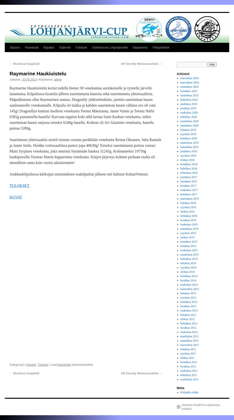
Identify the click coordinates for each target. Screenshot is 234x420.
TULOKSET (19, 186)
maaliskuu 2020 (190, 121)
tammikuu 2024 (190, 86)
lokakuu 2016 (188, 203)
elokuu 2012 (188, 319)
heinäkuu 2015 (189, 241)
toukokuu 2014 (189, 284)
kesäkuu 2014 (188, 280)
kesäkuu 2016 (188, 220)
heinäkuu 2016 (189, 216)
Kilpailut (48, 47)
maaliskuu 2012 (190, 336)
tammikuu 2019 (190, 147)
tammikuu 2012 (190, 340)
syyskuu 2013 (188, 297)
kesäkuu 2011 (188, 366)
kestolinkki (64, 217)
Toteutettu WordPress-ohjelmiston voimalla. (200, 406)
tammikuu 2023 (190, 95)
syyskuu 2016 (188, 207)
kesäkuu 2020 (188, 108)
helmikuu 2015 (189, 259)
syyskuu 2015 (188, 233)
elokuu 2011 (188, 358)
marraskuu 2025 (190, 78)
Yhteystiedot (161, 47)
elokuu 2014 (188, 271)
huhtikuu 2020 (189, 117)
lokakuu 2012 (188, 314)
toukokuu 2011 (189, 370)
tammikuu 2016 (190, 228)
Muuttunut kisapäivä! (24, 63)
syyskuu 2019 (188, 134)
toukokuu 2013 (189, 310)
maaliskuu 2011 (190, 379)
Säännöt (64, 47)
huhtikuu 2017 (189, 194)
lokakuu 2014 (188, 263)
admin (58, 79)
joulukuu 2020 (189, 104)
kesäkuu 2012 (188, 327)
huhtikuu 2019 (189, 138)
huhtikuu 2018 (189, 168)
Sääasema (140, 47)
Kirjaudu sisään (189, 392)
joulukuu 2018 (189, 151)
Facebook (32, 47)
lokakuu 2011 (188, 349)
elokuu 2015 (188, 237)
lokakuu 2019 (188, 129)
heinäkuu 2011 (189, 362)
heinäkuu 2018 (189, 164)
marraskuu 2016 (190, 198)
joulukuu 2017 (189, 177)
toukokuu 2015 (189, 250)
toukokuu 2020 (189, 112)
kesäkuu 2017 (188, 185)
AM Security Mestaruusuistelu (141, 63)
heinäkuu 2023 (189, 91)
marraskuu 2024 (190, 82)
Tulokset (81, 47)
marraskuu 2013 (190, 289)
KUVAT (16, 197)
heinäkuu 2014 (189, 276)
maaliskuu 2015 (190, 254)
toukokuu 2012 (189, 332)
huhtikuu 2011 (189, 375)
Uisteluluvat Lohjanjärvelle (110, 47)
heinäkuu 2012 (189, 323)
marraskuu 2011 (190, 345)
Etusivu (15, 47)
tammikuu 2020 (190, 125)
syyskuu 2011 (188, 353)
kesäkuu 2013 (188, 306)
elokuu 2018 (188, 160)
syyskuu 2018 (188, 155)
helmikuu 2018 (189, 173)
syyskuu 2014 (188, 267)
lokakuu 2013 (188, 293)
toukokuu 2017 (189, 190)
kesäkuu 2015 (188, 246)
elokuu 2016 (188, 211)
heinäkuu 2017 (189, 181)
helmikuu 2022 (189, 99)
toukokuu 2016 (189, 224)
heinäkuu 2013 (189, 302)
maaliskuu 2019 (190, 142)
